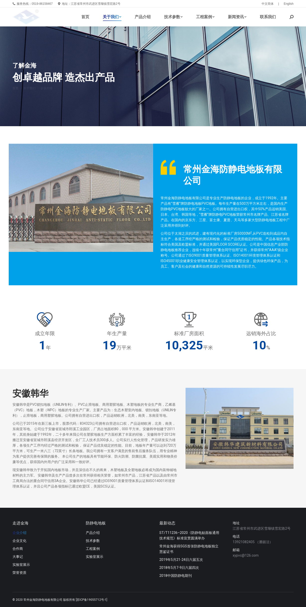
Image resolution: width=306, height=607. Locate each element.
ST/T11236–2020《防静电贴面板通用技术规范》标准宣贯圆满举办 (189, 535)
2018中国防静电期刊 (175, 576)
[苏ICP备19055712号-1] (91, 600)
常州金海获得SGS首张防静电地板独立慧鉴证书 (188, 549)
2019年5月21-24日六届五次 (181, 560)
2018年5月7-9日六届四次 (179, 568)
